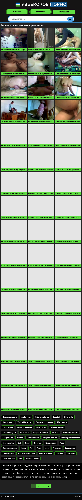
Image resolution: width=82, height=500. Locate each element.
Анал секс (57, 448)
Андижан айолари (24, 427)
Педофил (59, 453)
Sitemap (78, 497)
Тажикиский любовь (44, 422)
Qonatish (56, 417)
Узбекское (41, 4)
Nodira (27, 443)
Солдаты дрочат (50, 438)
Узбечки (17, 12)
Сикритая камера (40, 433)
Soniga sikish (8, 438)
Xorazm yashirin (45, 453)
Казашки (40, 12)
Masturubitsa (26, 417)
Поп (31, 448)
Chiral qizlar (68, 417)
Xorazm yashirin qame (26, 453)
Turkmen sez (8, 427)
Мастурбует (62, 422)
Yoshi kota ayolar (9, 433)
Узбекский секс (7, 497)
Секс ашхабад (8, 443)
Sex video (55, 433)
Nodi (19, 443)
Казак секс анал (9, 458)
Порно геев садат (10, 448)
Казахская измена (10, 417)
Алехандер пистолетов (70, 438)
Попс (39, 448)
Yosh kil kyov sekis (25, 422)
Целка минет (50, 443)
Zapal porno (24, 433)
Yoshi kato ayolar (57, 427)
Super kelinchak (33, 438)
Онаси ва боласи (32, 458)
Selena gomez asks (70, 433)
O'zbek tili (64, 12)
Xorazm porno (8, 453)
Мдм (47, 448)
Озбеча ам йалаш (42, 417)
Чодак (23, 448)
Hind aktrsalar (8, 422)
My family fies (41, 427)
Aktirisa (20, 438)
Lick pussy (71, 453)
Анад (62, 443)
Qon (20, 458)
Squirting (37, 443)
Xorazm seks (70, 448)
